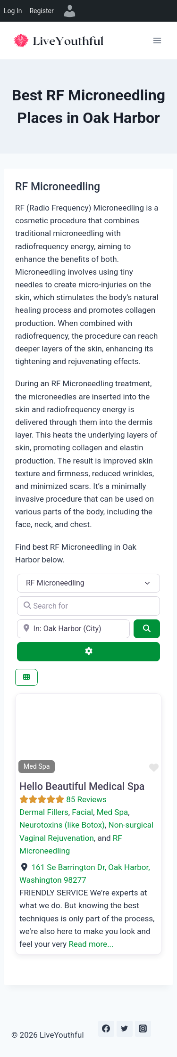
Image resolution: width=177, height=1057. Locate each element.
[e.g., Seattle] (73, 628)
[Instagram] (143, 1029)
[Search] (147, 628)
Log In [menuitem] (13, 11)
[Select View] (26, 677)
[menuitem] (70, 11)
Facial (82, 812)
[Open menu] (157, 40)
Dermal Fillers (43, 812)
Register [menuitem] (41, 11)
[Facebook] (106, 1029)
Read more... (90, 944)
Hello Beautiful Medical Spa (81, 786)
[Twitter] (125, 1029)
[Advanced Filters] (88, 651)
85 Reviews (86, 799)
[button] (26, 735)
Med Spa (112, 812)
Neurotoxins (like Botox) (62, 824)
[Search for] (88, 605)
